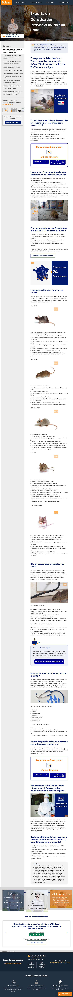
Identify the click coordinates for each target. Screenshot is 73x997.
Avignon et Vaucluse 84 (58, 865)
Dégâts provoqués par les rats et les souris (13, 73)
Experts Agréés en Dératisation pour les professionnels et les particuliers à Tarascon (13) (12, 57)
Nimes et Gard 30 (36, 865)
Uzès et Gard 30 (49, 868)
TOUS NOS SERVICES (19, 2)
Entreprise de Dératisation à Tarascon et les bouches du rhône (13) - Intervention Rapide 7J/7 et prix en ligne (12, 51)
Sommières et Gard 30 (50, 870)
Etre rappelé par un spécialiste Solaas (43, 255)
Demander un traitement (31, 965)
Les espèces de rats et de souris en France (13, 70)
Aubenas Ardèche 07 (37, 880)
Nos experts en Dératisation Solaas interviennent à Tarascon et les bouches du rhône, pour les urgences (12, 87)
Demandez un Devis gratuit (41, 965)
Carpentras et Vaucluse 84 (58, 874)
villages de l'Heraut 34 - (48, 880)
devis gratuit (50, 2)
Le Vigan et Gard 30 (59, 876)
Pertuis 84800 (43, 882)
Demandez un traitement (36, 942)
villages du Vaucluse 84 (58, 879)
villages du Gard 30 (47, 879)
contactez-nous (64, 2)
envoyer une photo (35, 2)
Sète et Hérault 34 (60, 870)
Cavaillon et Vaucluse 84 (49, 876)
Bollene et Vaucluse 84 (38, 877)
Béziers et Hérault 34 (48, 871)
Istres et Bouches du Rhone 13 (50, 877)
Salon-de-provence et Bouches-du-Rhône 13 (53, 873)
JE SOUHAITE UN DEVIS (13, 122)
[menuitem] (20, 2)
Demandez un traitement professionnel (49, 661)
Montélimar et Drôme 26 (52, 867)
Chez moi (41, 162)
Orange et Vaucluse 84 (38, 876)
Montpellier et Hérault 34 (46, 865)
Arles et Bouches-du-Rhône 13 (39, 867)
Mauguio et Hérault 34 (38, 871)
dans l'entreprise (58, 162)
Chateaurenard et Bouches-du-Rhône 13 (42, 874)
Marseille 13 (56, 880)
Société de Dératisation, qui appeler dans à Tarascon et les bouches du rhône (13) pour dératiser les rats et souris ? (12, 93)
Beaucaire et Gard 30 (39, 870)
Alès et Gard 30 (41, 868)
